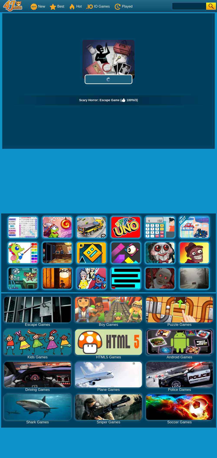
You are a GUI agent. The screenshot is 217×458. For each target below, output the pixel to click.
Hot (75, 6)
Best (56, 6)
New (37, 6)
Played (123, 6)
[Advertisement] (108, 181)
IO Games (98, 6)
